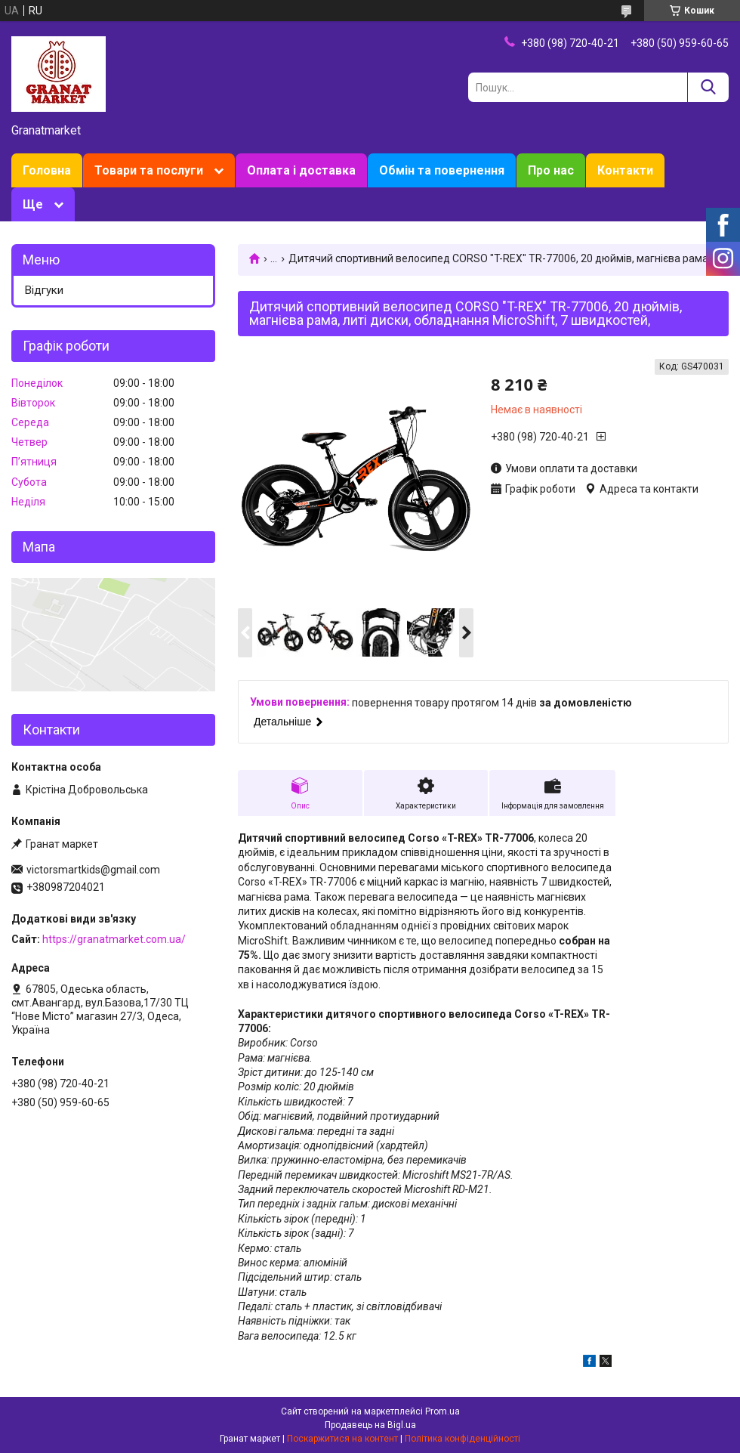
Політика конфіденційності (462, 1438)
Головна (47, 170)
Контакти (625, 170)
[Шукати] (708, 87)
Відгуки (44, 290)
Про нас (551, 170)
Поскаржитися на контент (342, 1438)
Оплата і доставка (301, 170)
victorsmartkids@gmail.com (93, 870)
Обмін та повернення (441, 170)
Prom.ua (442, 1411)
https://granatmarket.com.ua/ (114, 939)
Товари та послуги (148, 170)
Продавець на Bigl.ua (370, 1425)
